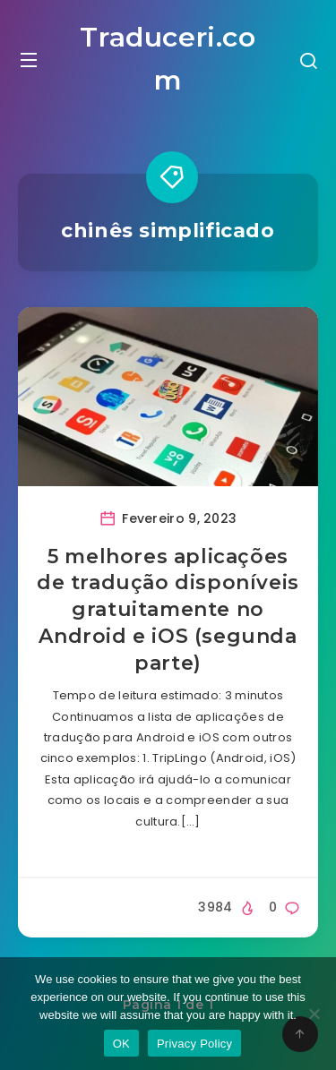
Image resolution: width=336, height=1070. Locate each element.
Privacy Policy (194, 1043)
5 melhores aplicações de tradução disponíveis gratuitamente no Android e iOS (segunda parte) (168, 609)
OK (121, 1043)
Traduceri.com (167, 59)
